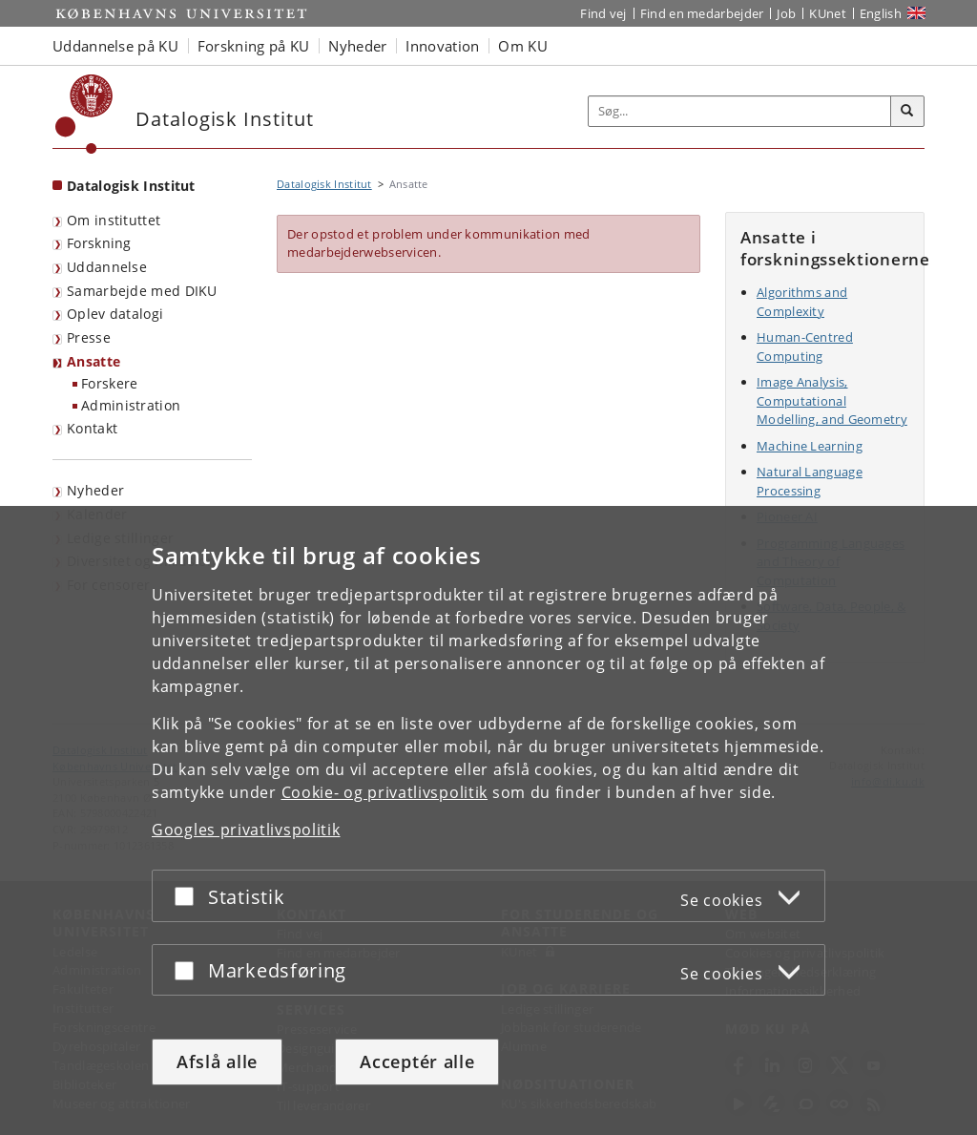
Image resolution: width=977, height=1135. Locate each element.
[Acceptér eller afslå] (189, 896)
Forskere (109, 383)
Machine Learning (810, 445)
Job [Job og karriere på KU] (786, 13)
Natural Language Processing (810, 481)
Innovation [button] (442, 45)
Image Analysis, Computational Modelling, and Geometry (832, 400)
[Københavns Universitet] (84, 114)
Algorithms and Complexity (802, 302)
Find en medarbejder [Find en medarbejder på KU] (702, 13)
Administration (130, 405)
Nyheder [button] (357, 45)
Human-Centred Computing (805, 346)
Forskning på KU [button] (253, 45)
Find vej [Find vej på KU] (603, 13)
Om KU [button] (523, 45)
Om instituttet (113, 220)
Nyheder (95, 490)
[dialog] (488, 820)
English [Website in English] (881, 13)
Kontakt (92, 428)
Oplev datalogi (115, 314)
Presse (89, 337)
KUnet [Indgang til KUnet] (827, 13)
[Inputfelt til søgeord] (740, 111)
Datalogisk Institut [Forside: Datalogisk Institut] (131, 186)
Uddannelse (107, 267)
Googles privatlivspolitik (246, 829)
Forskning (99, 243)
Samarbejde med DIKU (142, 291)
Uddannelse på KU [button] (115, 45)
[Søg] (907, 111)
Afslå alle (217, 1061)
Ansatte (93, 361)
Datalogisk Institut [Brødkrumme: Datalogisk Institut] (324, 184)
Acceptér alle (417, 1061)
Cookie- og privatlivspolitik (384, 792)
